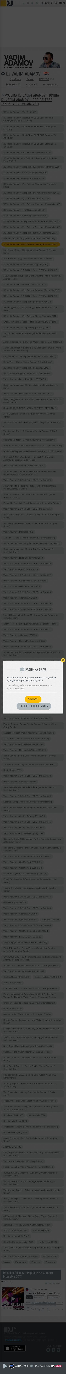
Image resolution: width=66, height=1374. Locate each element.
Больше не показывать (34, 706)
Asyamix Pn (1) (21, 1366)
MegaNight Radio (42, 1366)
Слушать (33, 699)
